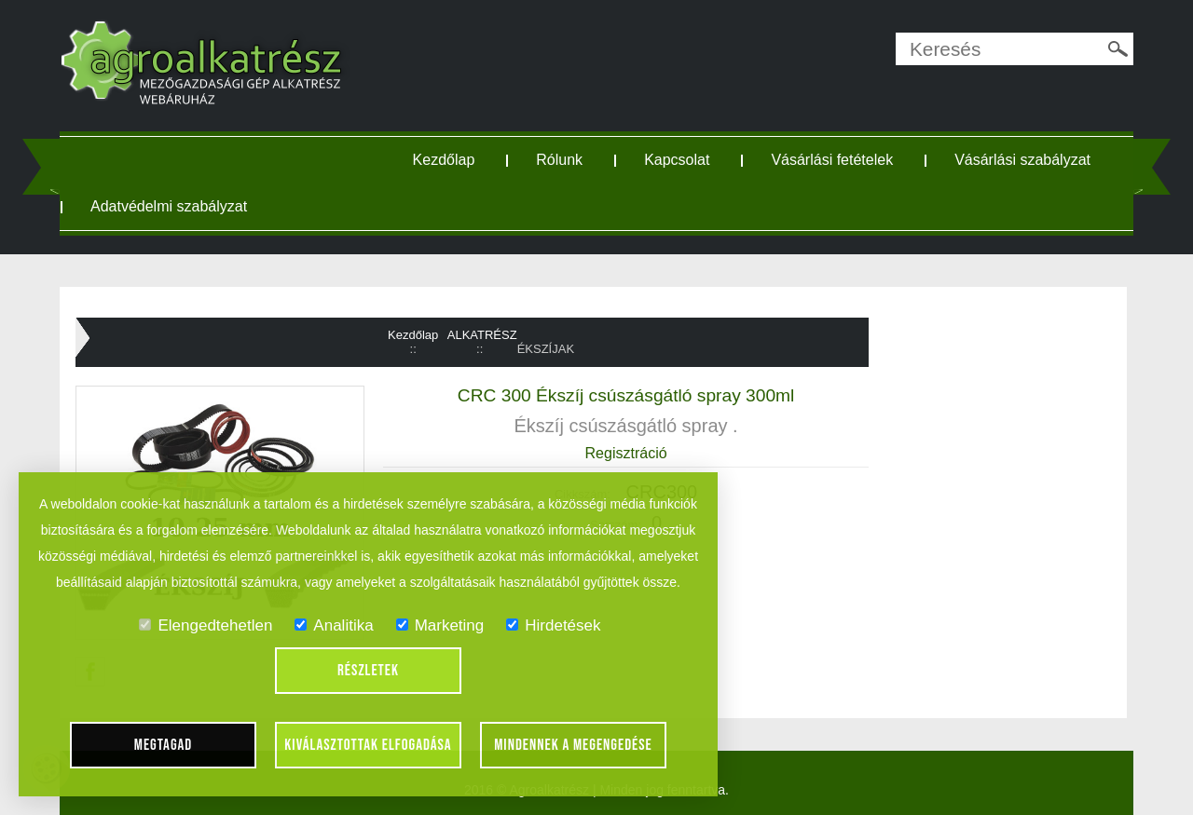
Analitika (334, 625)
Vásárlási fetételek (832, 160)
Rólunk (559, 160)
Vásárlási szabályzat (1022, 160)
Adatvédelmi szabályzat (168, 206)
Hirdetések (553, 625)
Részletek (368, 670)
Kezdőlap (444, 160)
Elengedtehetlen (205, 625)
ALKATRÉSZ (482, 335)
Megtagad (163, 745)
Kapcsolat (676, 160)
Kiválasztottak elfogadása (367, 745)
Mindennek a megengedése (573, 745)
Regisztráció (626, 453)
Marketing (440, 625)
